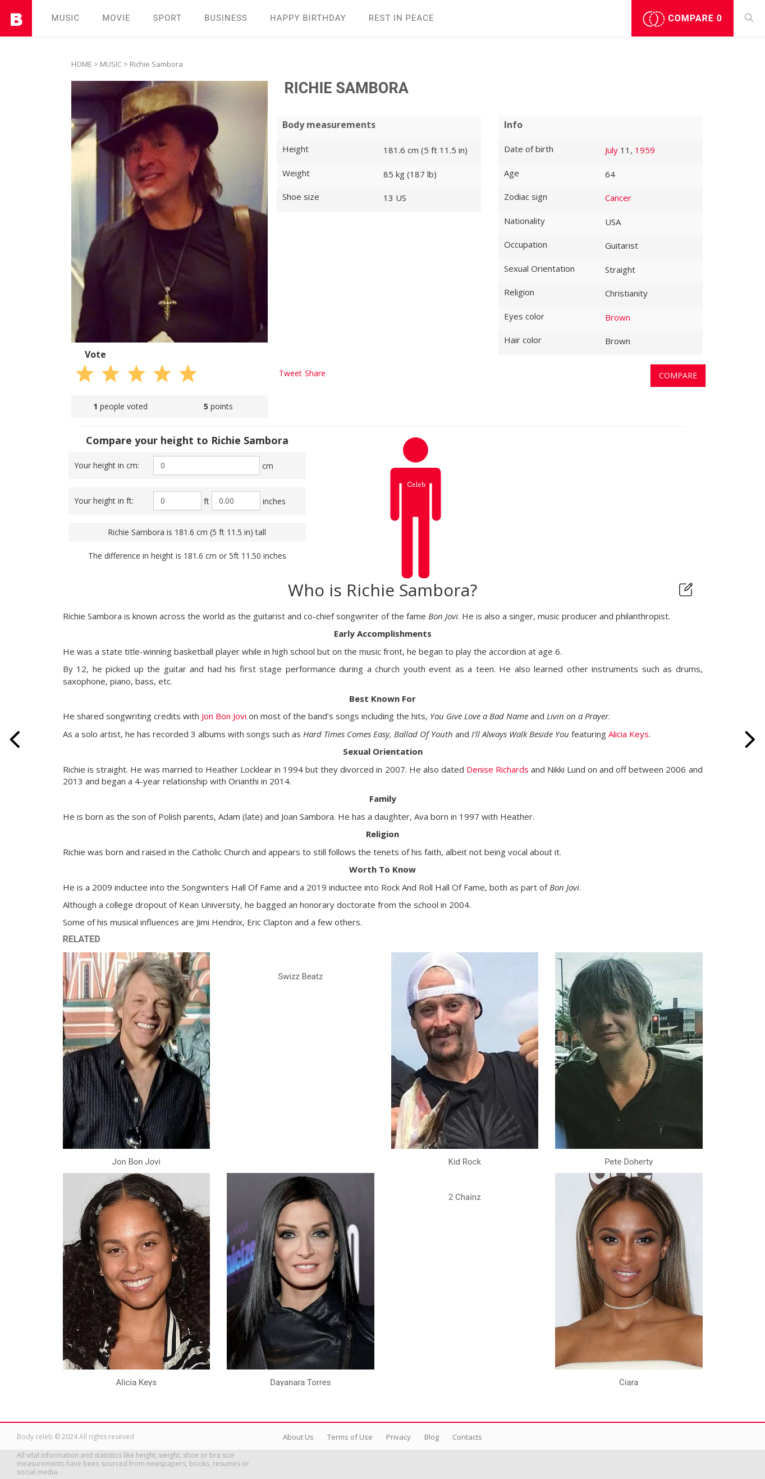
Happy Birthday (308, 18)
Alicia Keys (628, 734)
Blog (431, 1437)
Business (226, 18)
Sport (167, 18)
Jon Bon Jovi (223, 716)
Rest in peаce (401, 18)
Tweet (290, 373)
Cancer (618, 197)
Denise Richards (497, 769)
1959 (645, 150)
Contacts (467, 1437)
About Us (298, 1437)
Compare (682, 19)
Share (315, 373)
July (611, 150)
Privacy (398, 1437)
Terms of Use (350, 1437)
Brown (617, 317)
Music (66, 18)
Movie (116, 18)
